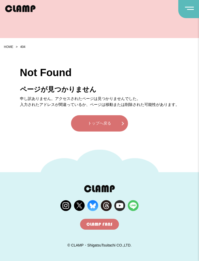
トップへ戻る (99, 123)
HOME (8, 47)
